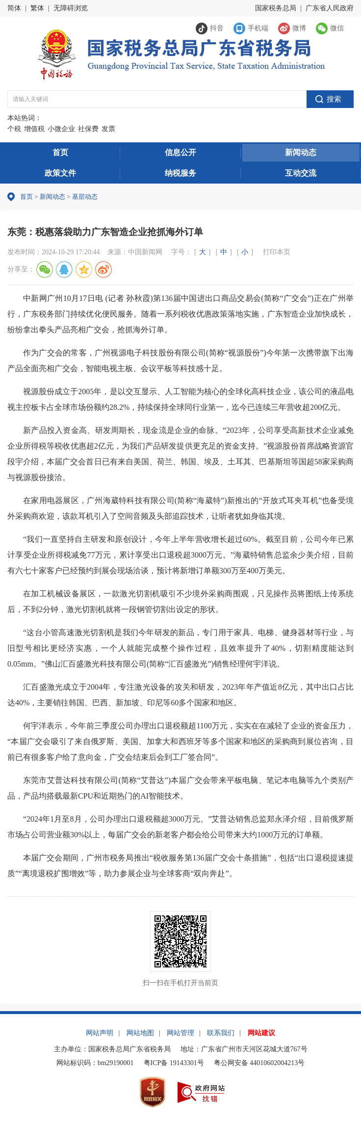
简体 (14, 8)
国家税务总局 (275, 8)
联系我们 (220, 1033)
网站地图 (140, 1033)
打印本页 (276, 252)
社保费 (88, 129)
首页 (60, 152)
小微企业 (61, 129)
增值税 (34, 129)
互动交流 (300, 173)
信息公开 (180, 152)
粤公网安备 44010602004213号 (259, 1063)
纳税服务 (180, 173)
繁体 (37, 8)
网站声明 (99, 1033)
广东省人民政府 (330, 8)
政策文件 (60, 173)
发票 (108, 129)
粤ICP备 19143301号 (174, 1063)
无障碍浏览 (70, 8)
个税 (14, 129)
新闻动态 (300, 152)
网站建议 (261, 1033)
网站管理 (180, 1033)
